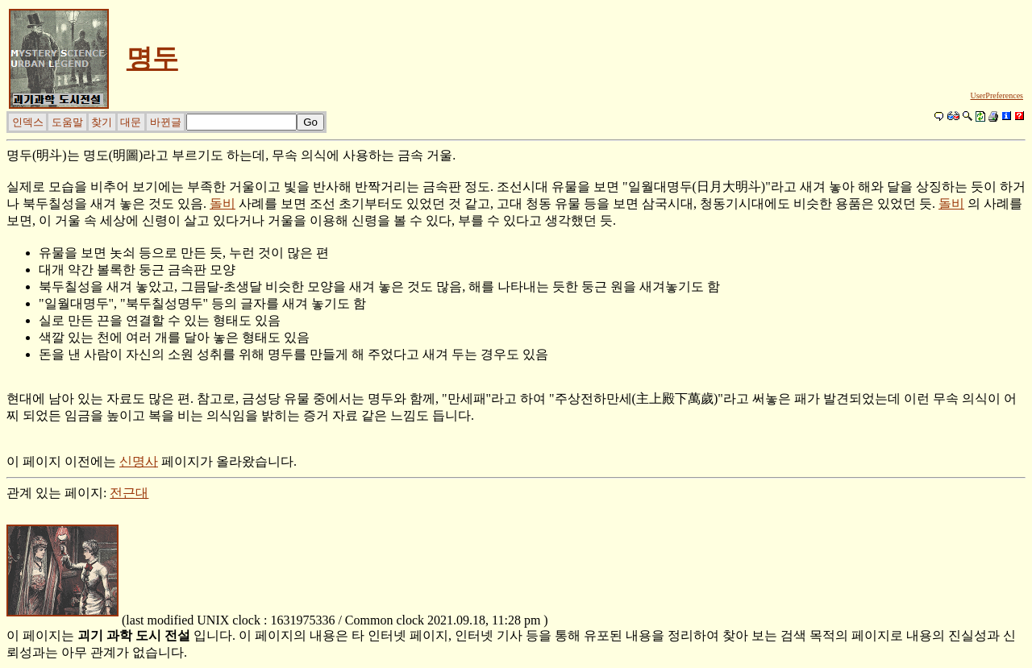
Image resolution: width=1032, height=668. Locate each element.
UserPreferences (996, 95)
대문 (130, 122)
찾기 (101, 122)
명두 (152, 58)
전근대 (129, 493)
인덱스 (28, 122)
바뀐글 (165, 122)
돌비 (222, 203)
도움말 (67, 122)
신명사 (138, 461)
